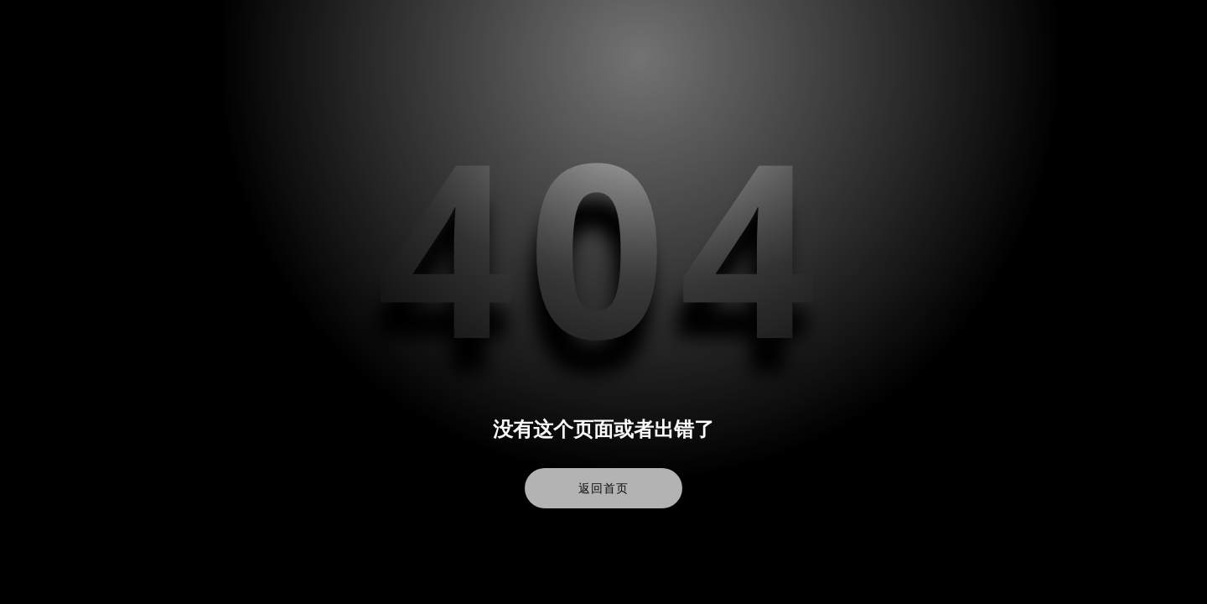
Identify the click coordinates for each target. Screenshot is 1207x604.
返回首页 (603, 488)
